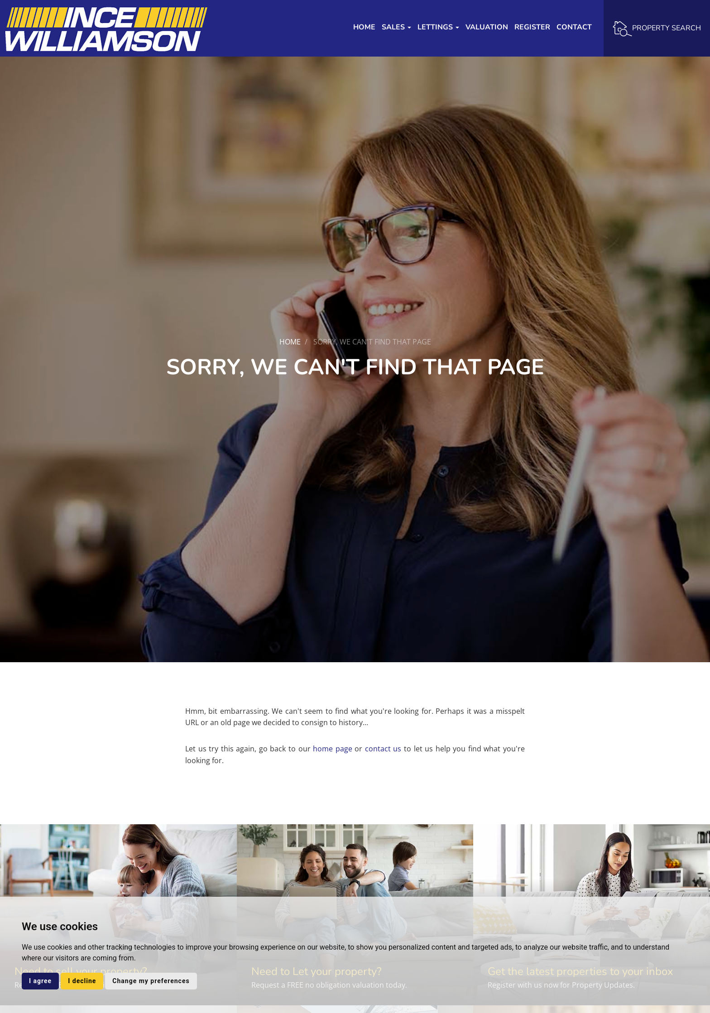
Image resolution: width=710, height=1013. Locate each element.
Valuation (486, 27)
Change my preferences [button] (150, 980)
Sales (396, 27)
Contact (574, 27)
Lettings (438, 27)
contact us (383, 749)
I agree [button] (40, 980)
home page (332, 749)
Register (532, 27)
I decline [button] (82, 980)
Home (364, 27)
